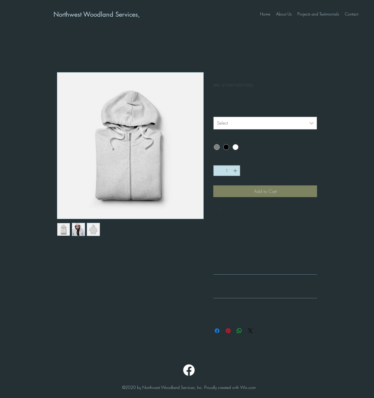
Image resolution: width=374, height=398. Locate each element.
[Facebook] (189, 370)
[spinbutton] (226, 171)
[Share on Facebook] (217, 330)
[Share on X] (250, 330)
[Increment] (235, 171)
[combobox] (265, 123)
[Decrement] (217, 171)
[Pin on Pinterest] (228, 330)
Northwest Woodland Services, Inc (101, 14)
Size (217, 111)
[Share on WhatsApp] (239, 330)
